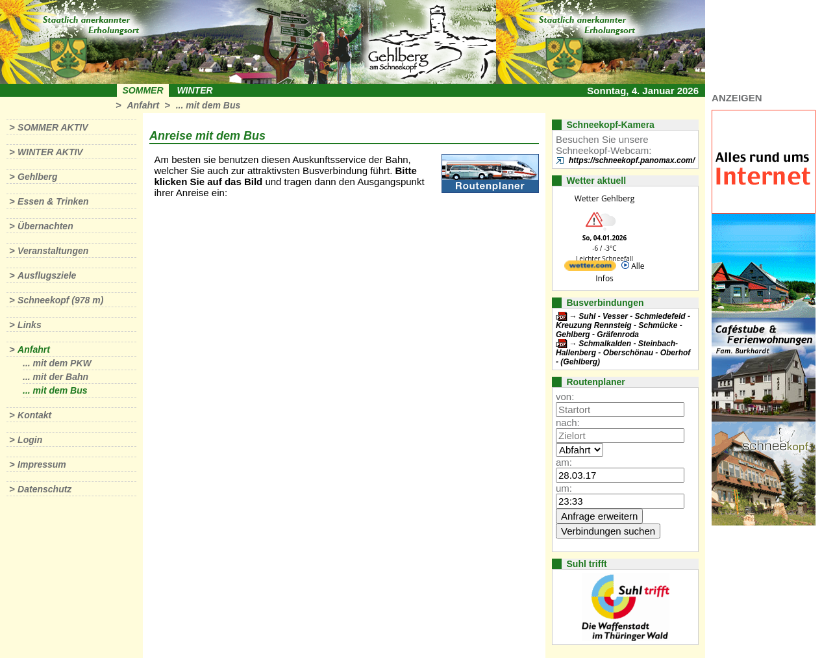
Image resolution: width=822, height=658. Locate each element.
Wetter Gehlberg (604, 198)
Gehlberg (37, 176)
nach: (568, 422)
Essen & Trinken (53, 201)
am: (564, 462)
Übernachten (45, 226)
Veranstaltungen (53, 251)
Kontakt (34, 415)
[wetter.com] (590, 267)
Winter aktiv (50, 152)
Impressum (42, 464)
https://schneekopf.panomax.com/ (632, 160)
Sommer (143, 90)
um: (564, 488)
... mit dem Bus (208, 105)
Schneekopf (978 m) (60, 300)
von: (565, 396)
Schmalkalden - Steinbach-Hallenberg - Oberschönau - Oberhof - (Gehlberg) (623, 352)
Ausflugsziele (47, 275)
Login (30, 440)
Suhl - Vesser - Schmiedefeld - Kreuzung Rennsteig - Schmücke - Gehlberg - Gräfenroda (623, 325)
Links (30, 325)
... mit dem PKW (57, 363)
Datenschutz (44, 489)
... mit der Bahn (55, 377)
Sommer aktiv (53, 127)
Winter (194, 90)
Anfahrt (143, 105)
